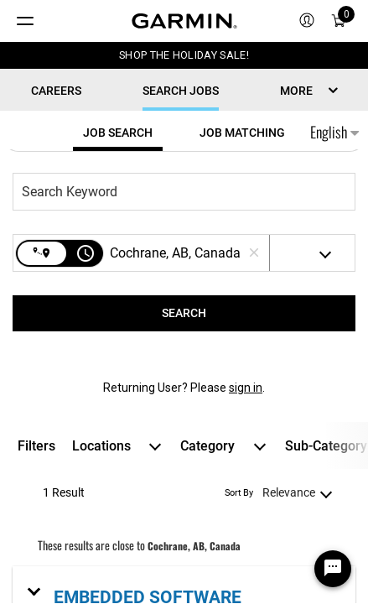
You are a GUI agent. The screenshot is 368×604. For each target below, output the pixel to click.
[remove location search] (253, 253)
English (334, 132)
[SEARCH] (184, 313)
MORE (296, 90)
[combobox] (175, 192)
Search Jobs (181, 90)
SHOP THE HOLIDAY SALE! (184, 55)
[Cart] (338, 21)
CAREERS (56, 90)
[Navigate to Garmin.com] (184, 21)
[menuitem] (306, 21)
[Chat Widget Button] (332, 568)
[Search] (184, 313)
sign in (245, 387)
